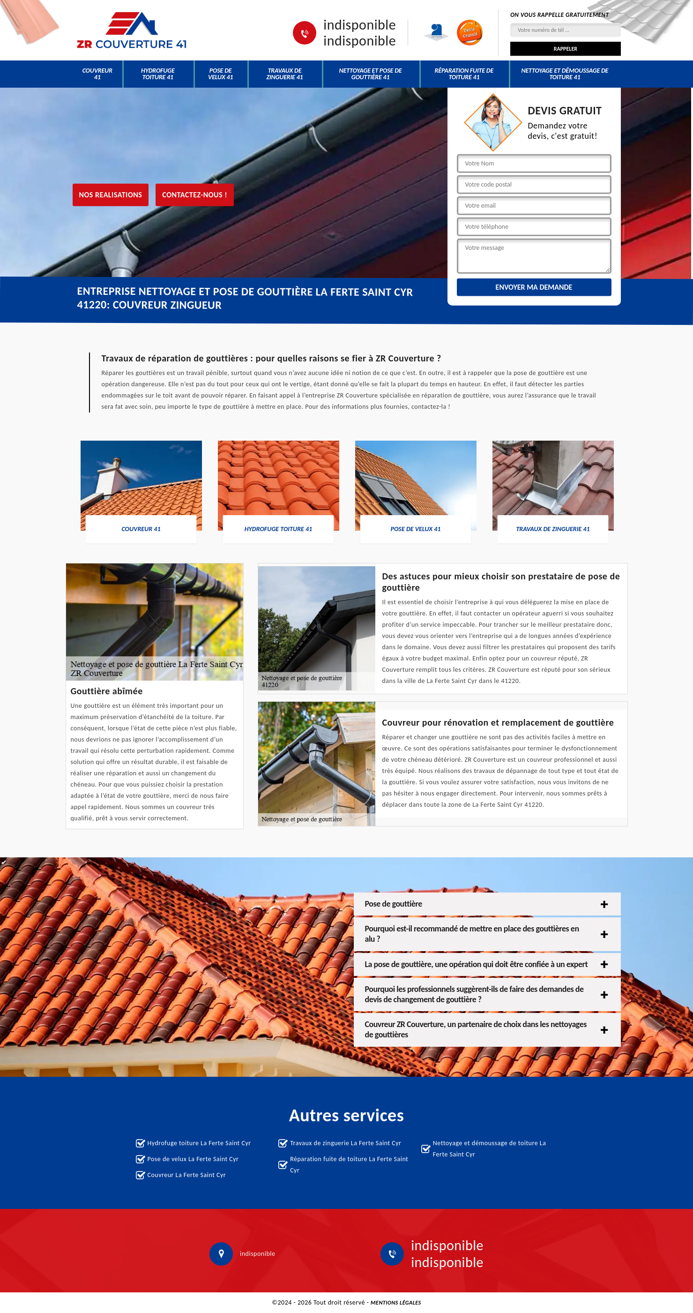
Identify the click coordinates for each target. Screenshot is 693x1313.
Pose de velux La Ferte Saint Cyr (193, 1159)
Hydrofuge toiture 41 (158, 74)
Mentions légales (396, 1302)
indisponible (359, 24)
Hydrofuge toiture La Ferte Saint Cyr (199, 1143)
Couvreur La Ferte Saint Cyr (187, 1175)
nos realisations (110, 194)
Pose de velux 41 (220, 74)
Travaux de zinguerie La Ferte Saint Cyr (345, 1143)
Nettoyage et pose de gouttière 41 (370, 74)
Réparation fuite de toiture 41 (464, 74)
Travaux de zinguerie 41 (285, 74)
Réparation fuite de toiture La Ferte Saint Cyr (349, 1164)
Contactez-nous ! (194, 194)
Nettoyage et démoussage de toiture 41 (564, 74)
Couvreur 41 (97, 74)
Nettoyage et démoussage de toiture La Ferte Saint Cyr (489, 1148)
